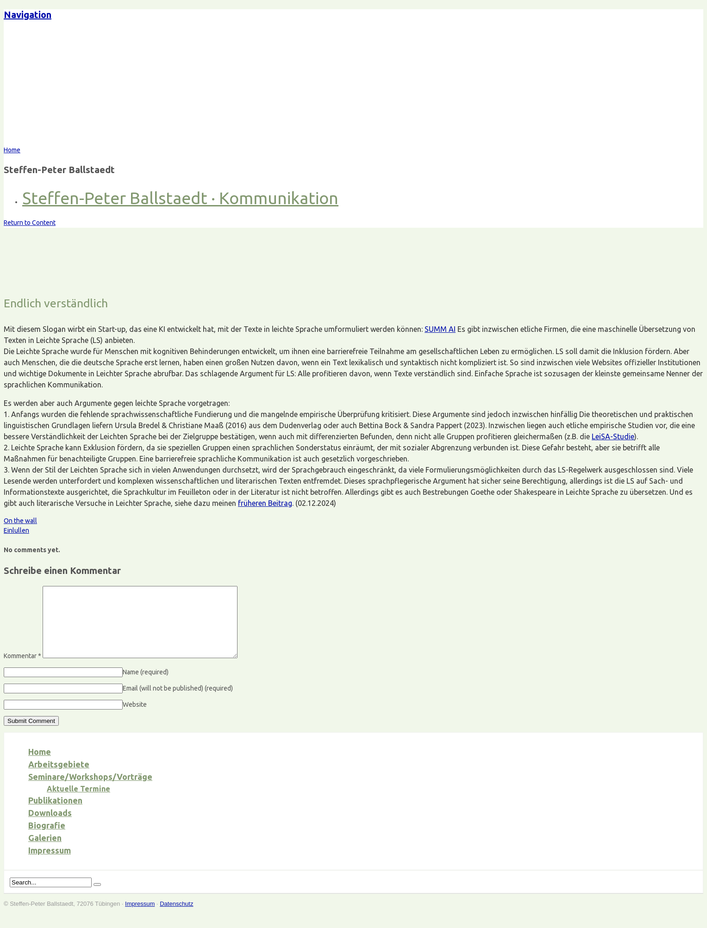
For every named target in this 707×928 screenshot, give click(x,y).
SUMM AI (440, 329)
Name (146, 686)
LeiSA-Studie (613, 436)
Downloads (50, 826)
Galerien (45, 851)
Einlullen (16, 530)
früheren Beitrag (265, 503)
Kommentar (22, 669)
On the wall (20, 520)
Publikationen (55, 814)
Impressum (49, 864)
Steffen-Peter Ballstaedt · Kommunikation (180, 197)
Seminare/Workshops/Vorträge (90, 790)
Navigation (27, 14)
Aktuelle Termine (78, 802)
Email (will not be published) (178, 702)
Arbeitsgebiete (58, 778)
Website (135, 718)
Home (39, 765)
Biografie (46, 839)
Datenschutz (176, 917)
